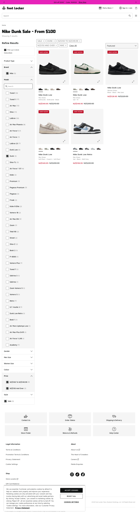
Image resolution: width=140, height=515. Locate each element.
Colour (18, 370)
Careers (75, 459)
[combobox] (66, 15)
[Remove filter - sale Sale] (41, 41)
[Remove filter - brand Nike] (63, 45)
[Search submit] (128, 15)
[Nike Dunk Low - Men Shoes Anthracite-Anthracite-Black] (87, 89)
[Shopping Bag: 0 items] (136, 8)
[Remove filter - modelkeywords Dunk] (51, 41)
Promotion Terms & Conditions (17, 454)
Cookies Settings (71, 502)
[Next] (136, 2)
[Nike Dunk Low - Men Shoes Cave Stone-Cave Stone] (58, 89)
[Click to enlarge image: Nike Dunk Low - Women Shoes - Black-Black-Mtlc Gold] (134, 81)
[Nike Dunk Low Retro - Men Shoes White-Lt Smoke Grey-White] (93, 148)
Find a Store (8, 53)
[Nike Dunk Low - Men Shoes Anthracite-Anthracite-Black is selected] (41, 89)
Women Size (18, 363)
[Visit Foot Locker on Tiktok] (77, 474)
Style (18, 395)
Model (18, 80)
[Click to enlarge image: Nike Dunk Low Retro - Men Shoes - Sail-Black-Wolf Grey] (100, 141)
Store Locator (12, 479)
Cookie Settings (12, 464)
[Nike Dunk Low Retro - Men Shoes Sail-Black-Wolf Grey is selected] (75, 148)
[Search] (66, 15)
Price (18, 376)
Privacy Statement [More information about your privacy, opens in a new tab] (22, 508)
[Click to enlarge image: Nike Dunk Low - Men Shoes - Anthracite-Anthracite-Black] (65, 81)
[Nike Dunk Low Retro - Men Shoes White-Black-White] (87, 148)
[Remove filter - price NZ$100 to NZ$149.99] (69, 41)
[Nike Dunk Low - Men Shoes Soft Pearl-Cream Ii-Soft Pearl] (52, 89)
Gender (18, 351)
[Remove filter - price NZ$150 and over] (47, 45)
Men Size (18, 357)
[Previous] (4, 2)
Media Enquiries (77, 464)
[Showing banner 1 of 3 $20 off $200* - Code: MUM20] (70, 2)
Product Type (18, 61)
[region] (44, 498)
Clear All (73, 45)
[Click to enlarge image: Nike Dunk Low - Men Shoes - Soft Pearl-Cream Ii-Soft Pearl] (65, 141)
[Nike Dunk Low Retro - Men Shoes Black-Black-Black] (81, 148)
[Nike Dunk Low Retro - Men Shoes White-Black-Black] (99, 148)
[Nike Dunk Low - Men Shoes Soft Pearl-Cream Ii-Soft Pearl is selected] (41, 148)
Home (4, 25)
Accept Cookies (71, 490)
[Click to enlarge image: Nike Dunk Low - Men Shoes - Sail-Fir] (100, 81)
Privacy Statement (13, 459)
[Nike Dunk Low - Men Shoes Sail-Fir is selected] (75, 89)
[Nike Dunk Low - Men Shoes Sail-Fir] (46, 89)
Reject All (71, 496)
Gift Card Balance (12, 484)
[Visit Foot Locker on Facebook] (83, 474)
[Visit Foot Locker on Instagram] (72, 474)
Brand (18, 67)
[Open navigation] (135, 15)
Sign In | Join (125, 8)
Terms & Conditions (13, 450)
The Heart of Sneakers (79, 454)
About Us (75, 450)
